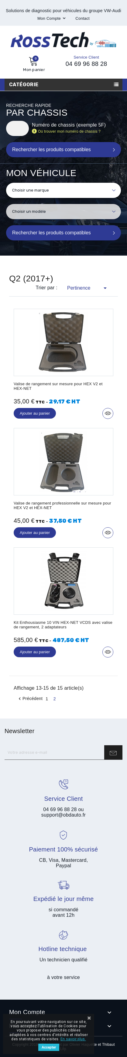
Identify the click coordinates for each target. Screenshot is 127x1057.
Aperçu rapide (107, 413)
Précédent (30, 699)
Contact (82, 18)
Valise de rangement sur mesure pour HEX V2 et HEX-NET (58, 386)
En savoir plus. (73, 1039)
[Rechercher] (17, 128)
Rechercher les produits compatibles (51, 232)
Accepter (49, 1047)
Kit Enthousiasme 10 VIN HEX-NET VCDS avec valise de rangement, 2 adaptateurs (63, 624)
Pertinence (88, 288)
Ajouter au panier (35, 413)
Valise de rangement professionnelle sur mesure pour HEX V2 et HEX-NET (62, 505)
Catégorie (24, 84)
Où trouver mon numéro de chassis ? (69, 131)
